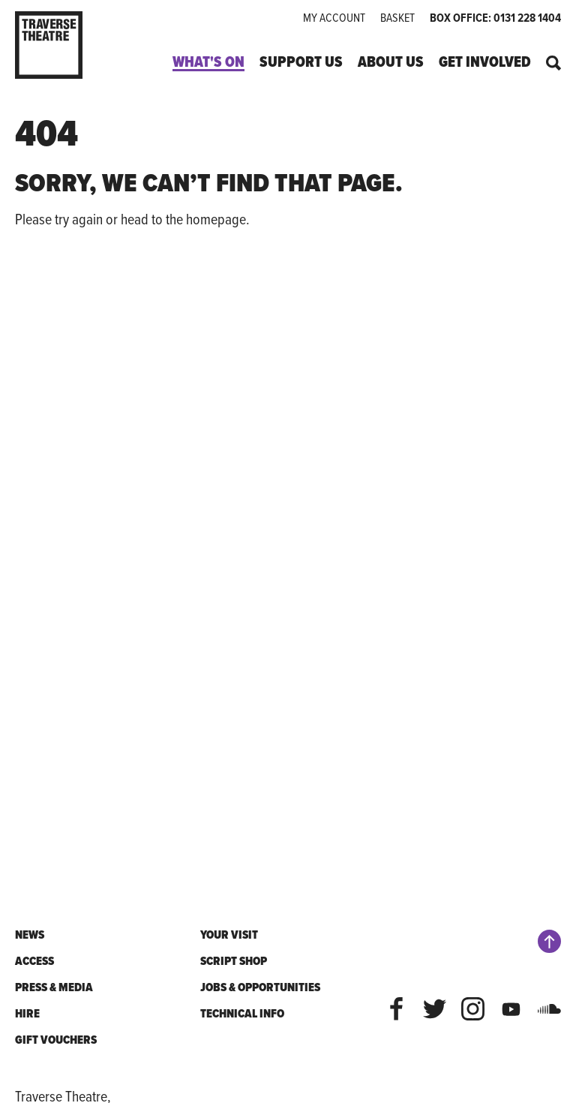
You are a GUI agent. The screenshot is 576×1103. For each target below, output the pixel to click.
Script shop (233, 960)
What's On (208, 62)
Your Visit (229, 934)
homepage (216, 219)
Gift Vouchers (56, 1039)
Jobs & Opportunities (260, 987)
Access (34, 960)
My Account (334, 17)
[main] (288, 500)
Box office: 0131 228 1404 (495, 17)
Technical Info (242, 1013)
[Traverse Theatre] (61, 45)
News (29, 934)
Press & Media (54, 987)
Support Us (301, 62)
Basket (397, 17)
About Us (391, 62)
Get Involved (485, 62)
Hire (27, 1013)
